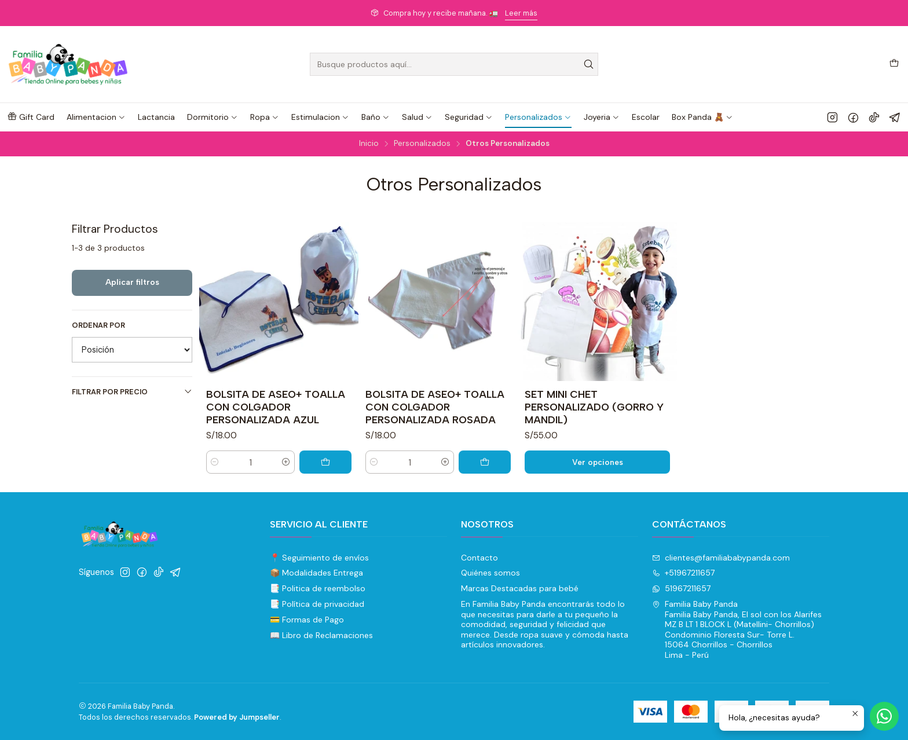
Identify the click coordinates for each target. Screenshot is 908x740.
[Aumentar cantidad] (286, 462)
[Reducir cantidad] (215, 462)
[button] (30, 116)
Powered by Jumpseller (237, 717)
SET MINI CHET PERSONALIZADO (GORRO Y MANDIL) (594, 407)
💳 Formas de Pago (307, 619)
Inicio (369, 144)
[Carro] (894, 64)
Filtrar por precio (132, 392)
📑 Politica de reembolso (317, 588)
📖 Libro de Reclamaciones (321, 635)
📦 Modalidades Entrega (316, 572)
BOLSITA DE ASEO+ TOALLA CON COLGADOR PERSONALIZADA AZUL (275, 407)
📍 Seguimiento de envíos (319, 557)
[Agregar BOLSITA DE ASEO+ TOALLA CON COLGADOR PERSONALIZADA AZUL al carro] (325, 462)
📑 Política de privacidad (317, 604)
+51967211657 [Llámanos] (683, 572)
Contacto (479, 557)
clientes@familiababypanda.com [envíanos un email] (721, 557)
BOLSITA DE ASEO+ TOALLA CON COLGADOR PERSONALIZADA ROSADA (434, 407)
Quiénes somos (490, 572)
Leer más (521, 13)
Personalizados (422, 144)
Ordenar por (98, 325)
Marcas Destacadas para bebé (520, 588)
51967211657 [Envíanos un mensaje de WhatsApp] (681, 588)
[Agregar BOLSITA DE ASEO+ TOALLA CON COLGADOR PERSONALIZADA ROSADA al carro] (485, 462)
